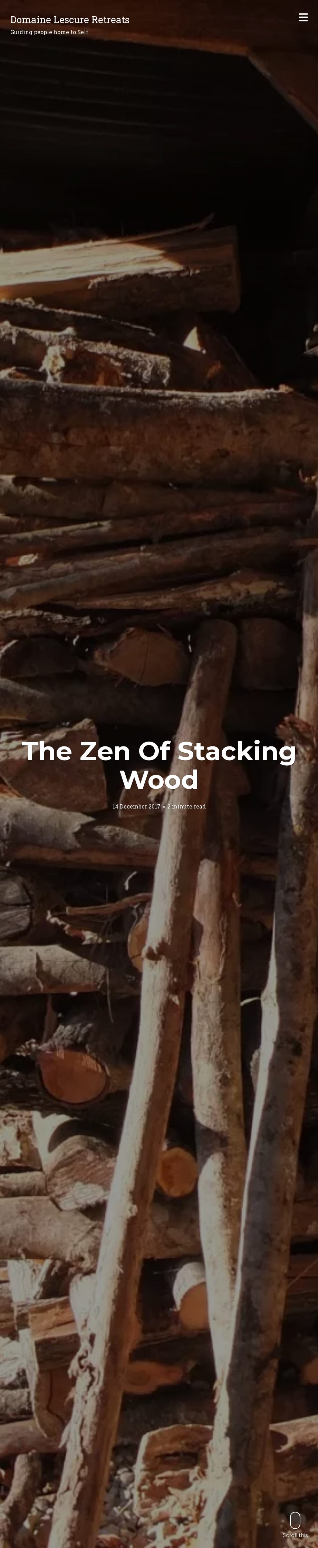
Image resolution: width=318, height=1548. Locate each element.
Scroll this (295, 1525)
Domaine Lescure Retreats (69, 19)
